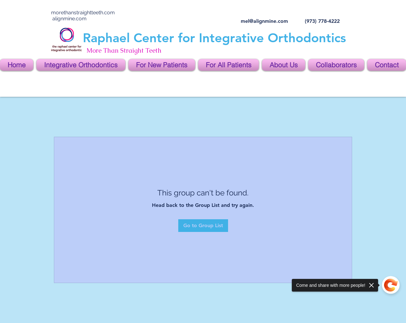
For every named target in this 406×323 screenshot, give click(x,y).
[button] (81, 65)
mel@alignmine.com (264, 21)
